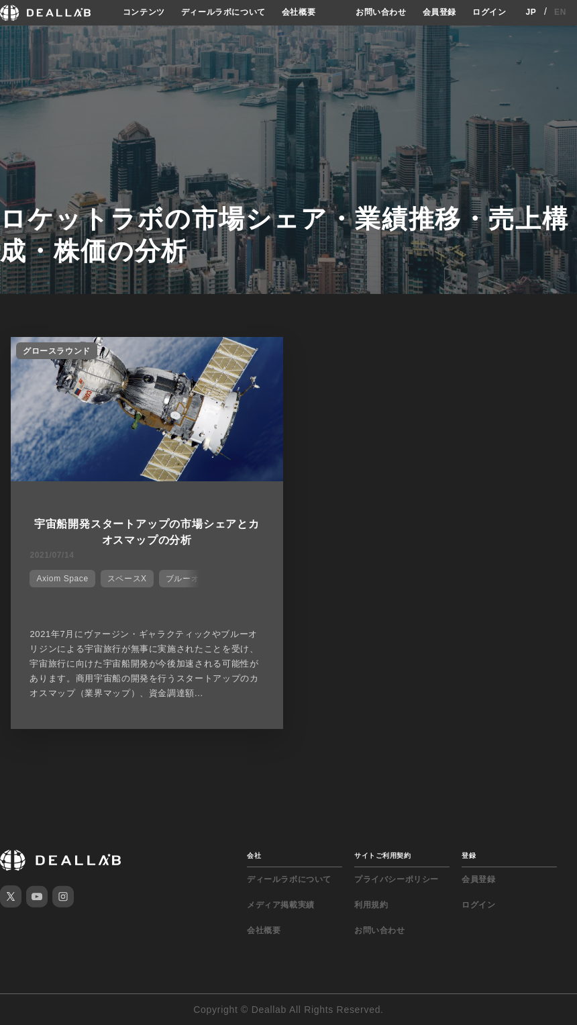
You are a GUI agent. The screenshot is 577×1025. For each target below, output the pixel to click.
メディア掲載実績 (281, 905)
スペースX (127, 578)
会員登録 (439, 12)
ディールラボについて (223, 12)
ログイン (489, 12)
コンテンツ (144, 12)
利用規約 (371, 905)
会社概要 (298, 12)
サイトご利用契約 (382, 855)
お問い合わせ (381, 12)
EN (560, 12)
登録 (469, 855)
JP (530, 12)
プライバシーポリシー (396, 879)
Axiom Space (62, 578)
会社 (254, 855)
